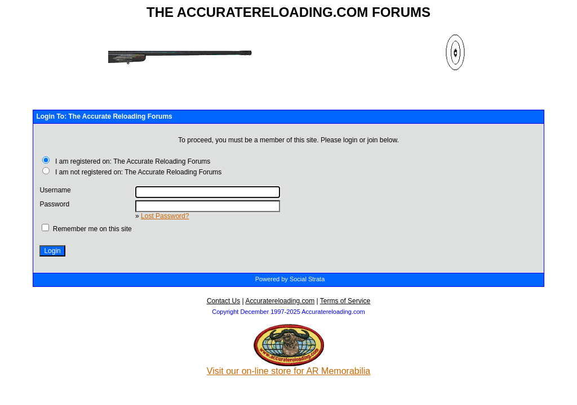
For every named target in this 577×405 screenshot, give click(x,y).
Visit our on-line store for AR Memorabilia (289, 367)
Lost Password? (165, 216)
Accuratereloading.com (279, 301)
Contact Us (223, 301)
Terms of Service (345, 301)
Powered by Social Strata (290, 279)
